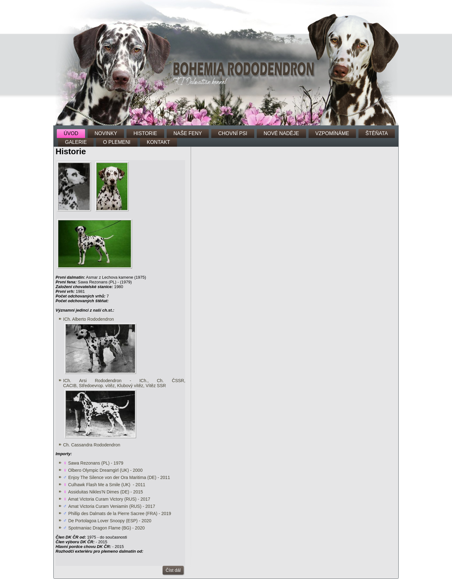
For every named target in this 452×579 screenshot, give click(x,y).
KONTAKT (158, 142)
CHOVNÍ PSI (232, 133)
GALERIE (76, 142)
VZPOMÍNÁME (332, 133)
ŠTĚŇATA (376, 133)
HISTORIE (145, 133)
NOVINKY (105, 133)
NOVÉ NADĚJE (281, 133)
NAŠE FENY (188, 133)
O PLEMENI (116, 142)
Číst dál (173, 570)
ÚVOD (71, 133)
